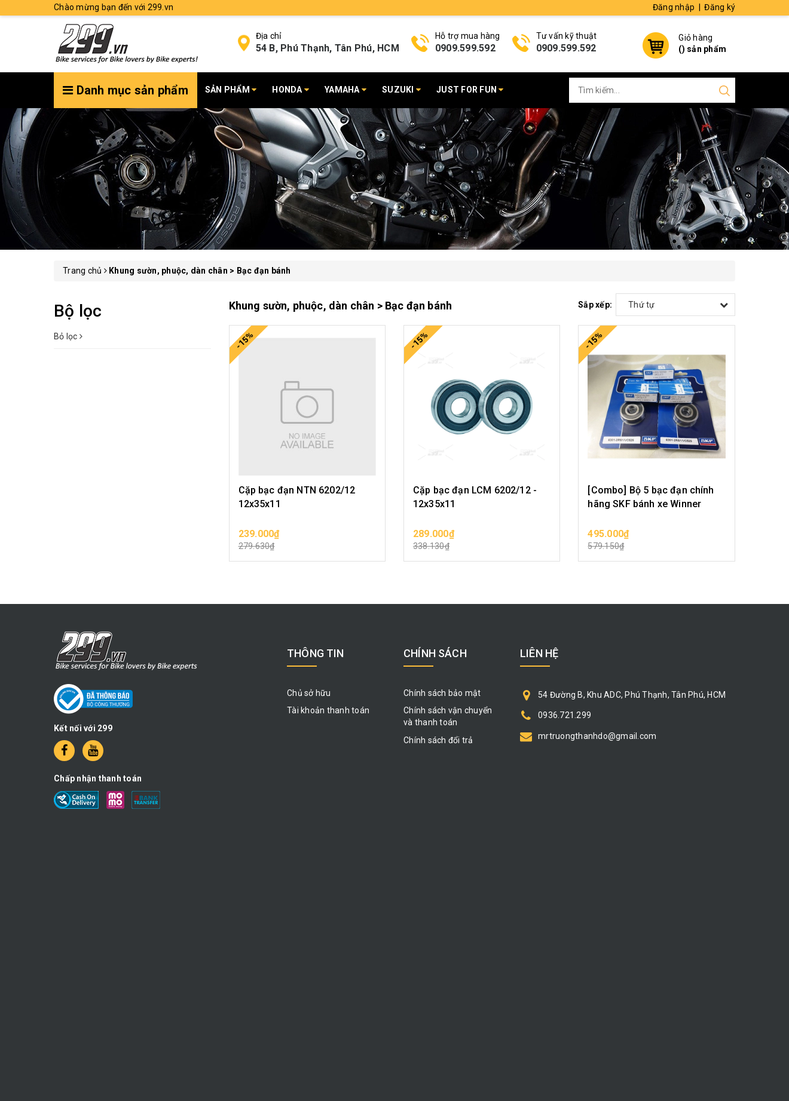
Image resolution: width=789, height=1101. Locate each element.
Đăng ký (719, 7)
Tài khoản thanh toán (328, 710)
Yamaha (345, 89)
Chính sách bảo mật (442, 693)
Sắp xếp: (595, 304)
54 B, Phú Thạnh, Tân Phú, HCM (327, 48)
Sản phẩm (231, 89)
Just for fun (470, 89)
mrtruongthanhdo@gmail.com (597, 736)
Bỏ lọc (68, 336)
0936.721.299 (564, 715)
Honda (290, 89)
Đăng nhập (674, 7)
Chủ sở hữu (309, 693)
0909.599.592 (465, 48)
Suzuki (401, 89)
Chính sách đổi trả (438, 740)
